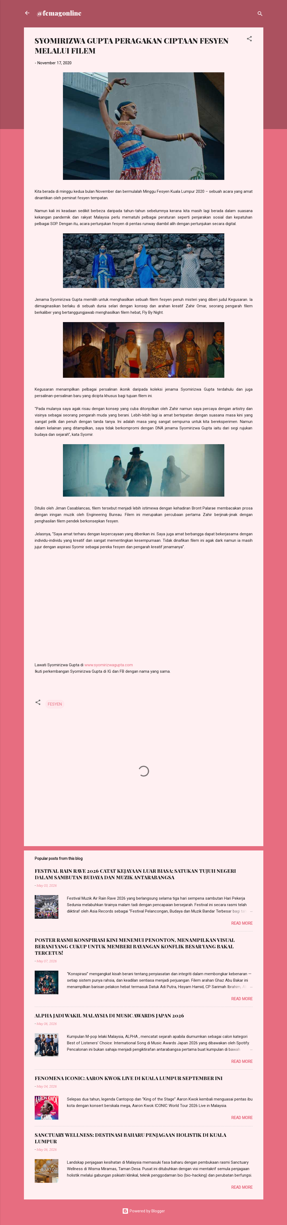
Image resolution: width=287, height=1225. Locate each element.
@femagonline (59, 13)
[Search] (260, 14)
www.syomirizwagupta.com (108, 665)
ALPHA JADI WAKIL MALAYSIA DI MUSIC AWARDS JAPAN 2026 (109, 1015)
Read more (242, 923)
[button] (249, 39)
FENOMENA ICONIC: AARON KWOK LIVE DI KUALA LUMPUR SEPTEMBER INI (128, 1078)
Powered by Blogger (143, 1211)
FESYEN (55, 704)
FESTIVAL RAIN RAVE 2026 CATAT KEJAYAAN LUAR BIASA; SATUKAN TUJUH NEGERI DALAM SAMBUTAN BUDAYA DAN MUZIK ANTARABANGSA (135, 874)
